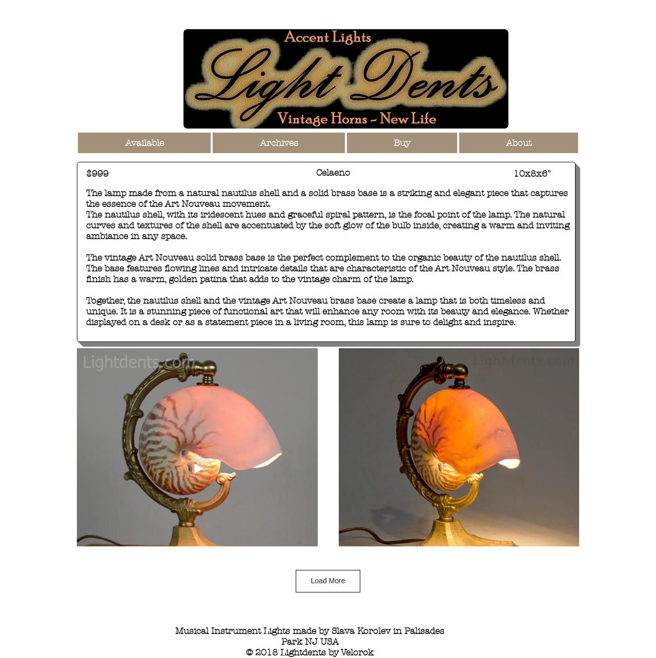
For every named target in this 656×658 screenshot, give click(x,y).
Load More (328, 581)
